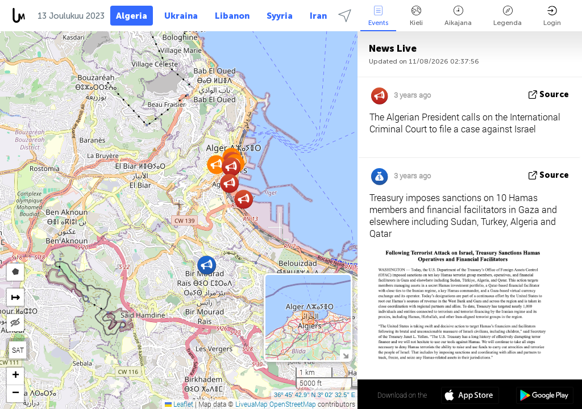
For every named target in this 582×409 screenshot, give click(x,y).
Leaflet (179, 403)
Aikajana (458, 16)
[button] (216, 164)
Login (552, 16)
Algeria (131, 16)
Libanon (232, 16)
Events (378, 16)
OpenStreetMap (292, 403)
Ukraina (181, 16)
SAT (18, 349)
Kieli (416, 16)
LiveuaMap (251, 403)
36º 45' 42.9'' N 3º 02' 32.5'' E (314, 394)
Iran (318, 16)
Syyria (280, 16)
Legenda (507, 16)
